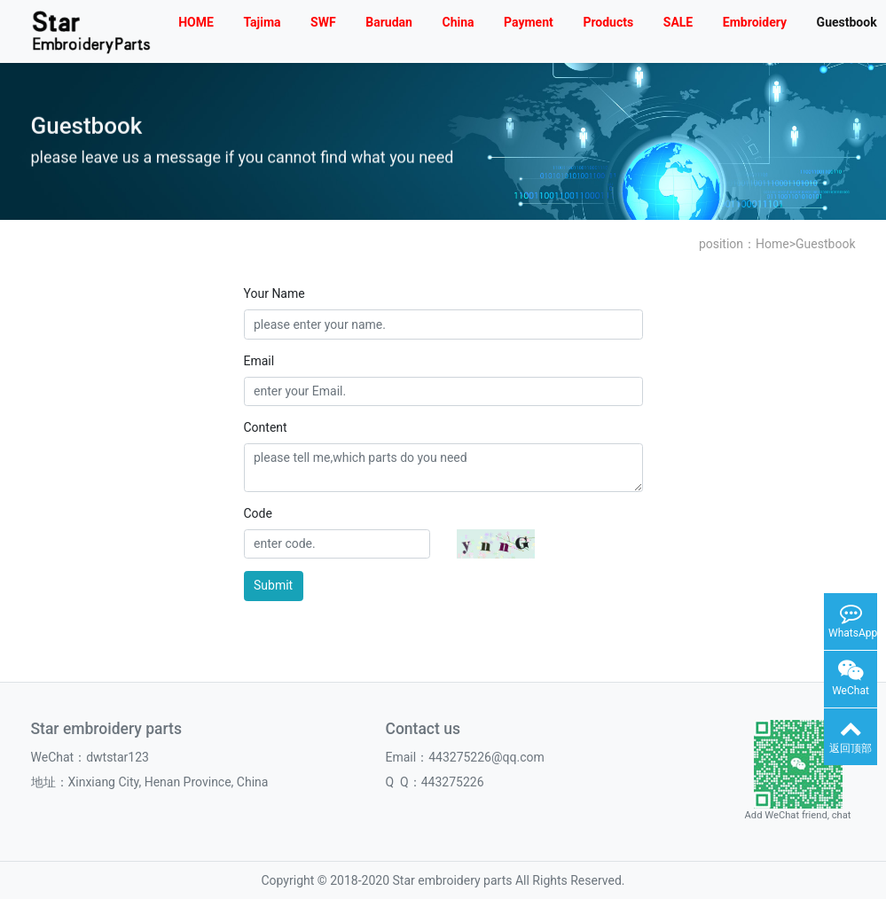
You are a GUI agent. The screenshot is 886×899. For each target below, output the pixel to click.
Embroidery (755, 22)
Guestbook (825, 244)
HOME (196, 22)
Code (258, 513)
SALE (678, 22)
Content (265, 427)
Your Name (274, 293)
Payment (528, 22)
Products (608, 22)
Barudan (388, 22)
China (458, 22)
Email (259, 361)
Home (772, 244)
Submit (273, 585)
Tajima (261, 22)
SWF (323, 22)
